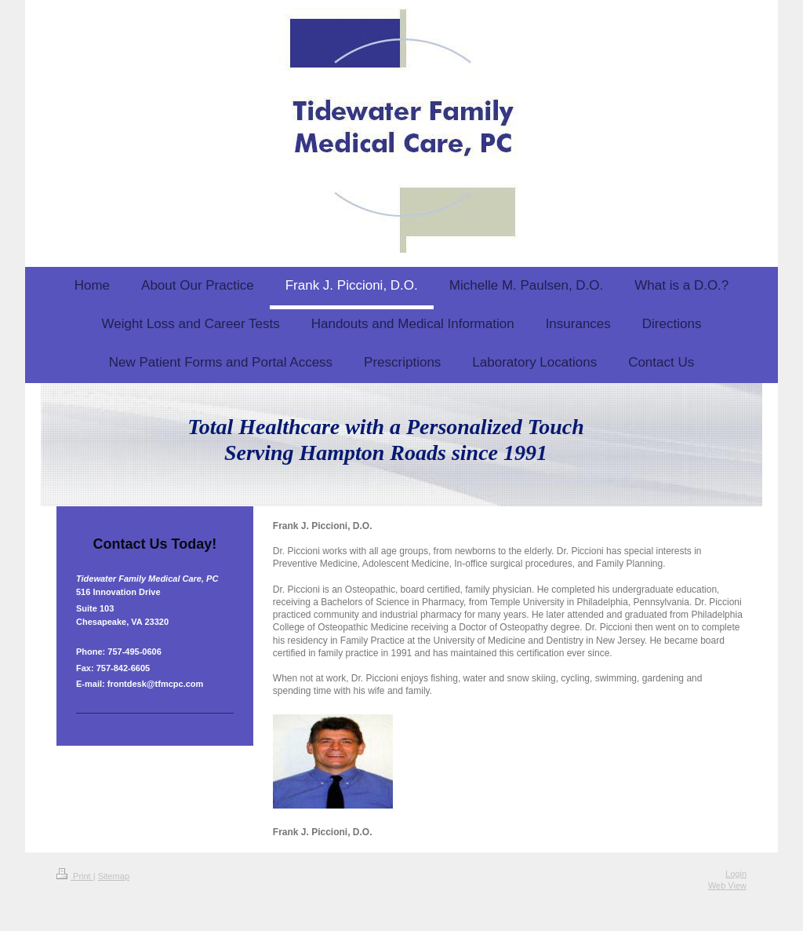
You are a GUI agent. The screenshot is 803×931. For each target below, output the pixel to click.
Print (74, 876)
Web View (727, 885)
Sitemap (113, 876)
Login (736, 873)
